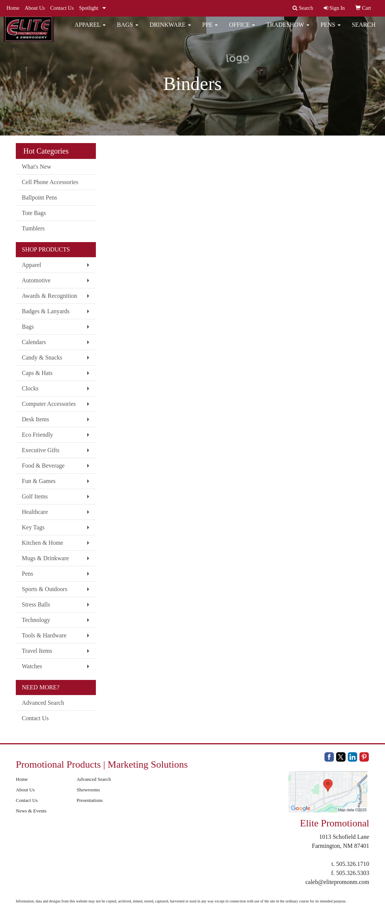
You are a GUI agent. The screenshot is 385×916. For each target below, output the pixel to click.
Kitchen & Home (42, 543)
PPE (210, 30)
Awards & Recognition (49, 296)
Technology (36, 620)
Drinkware (170, 30)
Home (12, 8)
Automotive (36, 280)
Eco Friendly (37, 434)
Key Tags (33, 527)
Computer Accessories (49, 404)
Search (364, 30)
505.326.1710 (352, 864)
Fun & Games (39, 481)
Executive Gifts (40, 450)
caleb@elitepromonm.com (337, 882)
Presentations (90, 800)
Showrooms (88, 790)
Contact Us (62, 8)
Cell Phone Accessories (50, 182)
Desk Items (35, 419)
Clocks (30, 388)
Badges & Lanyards (46, 311)
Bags (127, 30)
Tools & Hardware (44, 635)
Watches (32, 666)
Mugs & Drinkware (45, 558)
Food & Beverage (43, 465)
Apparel (90, 30)
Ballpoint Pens (39, 197)
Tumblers (33, 228)
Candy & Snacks (42, 357)
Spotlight (88, 8)
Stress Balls (36, 604)
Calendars (34, 342)
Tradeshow (287, 30)
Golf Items (35, 496)
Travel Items (37, 651)
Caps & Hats (37, 373)
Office (242, 30)
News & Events (31, 811)
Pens (331, 30)
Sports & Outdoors (44, 589)
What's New (36, 166)
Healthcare (35, 512)
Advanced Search (43, 703)
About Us (34, 8)
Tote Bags (34, 213)
